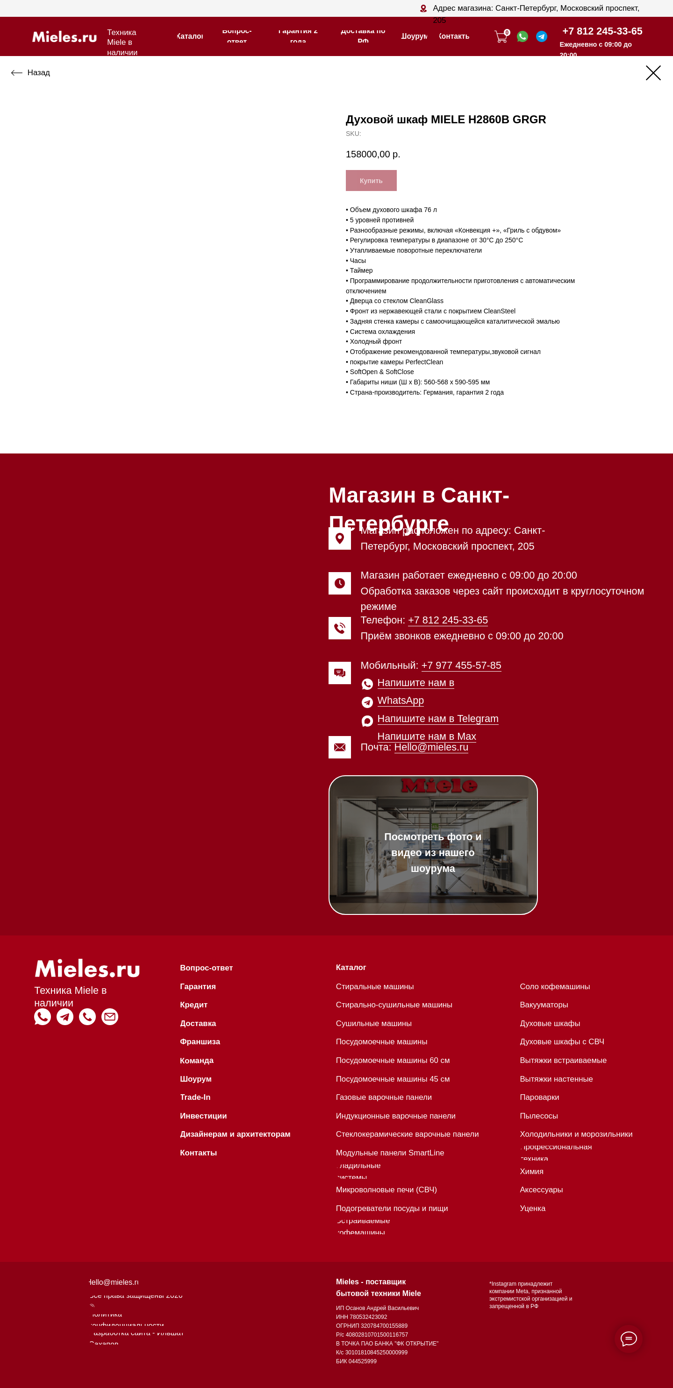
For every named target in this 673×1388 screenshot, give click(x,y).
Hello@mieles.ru (431, 747)
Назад (39, 72)
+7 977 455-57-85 (461, 665)
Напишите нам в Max (427, 736)
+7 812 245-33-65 (603, 31)
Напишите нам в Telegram (438, 718)
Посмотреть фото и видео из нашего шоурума (432, 852)
